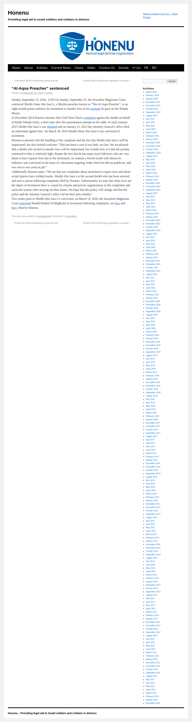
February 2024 (152, 176)
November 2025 (153, 105)
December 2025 (153, 102)
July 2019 (150, 358)
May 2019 (150, 365)
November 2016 (153, 466)
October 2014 (152, 551)
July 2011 (150, 679)
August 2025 (152, 115)
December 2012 (153, 622)
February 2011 (152, 696)
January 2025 (152, 139)
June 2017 (150, 443)
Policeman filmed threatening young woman (35, 80)
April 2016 (151, 490)
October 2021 (152, 267)
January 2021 (152, 298)
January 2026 (152, 98)
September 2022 (153, 230)
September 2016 (153, 473)
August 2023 (152, 193)
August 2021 (152, 274)
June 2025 (150, 122)
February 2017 (152, 456)
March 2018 (151, 412)
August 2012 (152, 635)
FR (146, 67)
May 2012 (150, 645)
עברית (137, 67)
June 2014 (150, 564)
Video (91, 67)
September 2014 (153, 554)
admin (49, 93)
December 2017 (153, 422)
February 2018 (152, 416)
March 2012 (151, 652)
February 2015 (152, 537)
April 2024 (151, 169)
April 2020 (151, 328)
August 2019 (152, 355)
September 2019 (153, 352)
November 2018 (153, 385)
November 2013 (153, 585)
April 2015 (151, 531)
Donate (123, 67)
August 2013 (152, 595)
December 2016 (153, 463)
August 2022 (152, 233)
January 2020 (152, 338)
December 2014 (153, 544)
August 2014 (152, 558)
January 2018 (152, 419)
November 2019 (153, 345)
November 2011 (153, 666)
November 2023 (153, 186)
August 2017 (152, 436)
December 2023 (153, 183)
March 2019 (151, 372)
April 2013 (151, 608)
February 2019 (152, 375)
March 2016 (151, 493)
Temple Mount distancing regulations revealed (107, 80)
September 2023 (153, 190)
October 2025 (152, 108)
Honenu (73, 16)
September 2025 (153, 112)
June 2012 (150, 642)
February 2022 (152, 254)
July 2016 (150, 480)
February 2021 (152, 294)
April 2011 (151, 689)
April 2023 (151, 206)
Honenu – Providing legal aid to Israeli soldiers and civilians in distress (52, 713)
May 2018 (150, 406)
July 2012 (150, 639)
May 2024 (150, 166)
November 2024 (153, 146)
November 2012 (153, 625)
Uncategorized (44, 216)
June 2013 (150, 601)
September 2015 (153, 514)
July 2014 (150, 561)
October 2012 (152, 628)
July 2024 (150, 159)
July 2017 (150, 439)
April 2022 (151, 247)
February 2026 (152, 95)
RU (154, 67)
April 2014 (151, 571)
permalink (71, 216)
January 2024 (152, 179)
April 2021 (151, 287)
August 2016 (152, 477)
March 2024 (151, 173)
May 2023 (150, 203)
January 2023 (152, 217)
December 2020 (153, 301)
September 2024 (153, 152)
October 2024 (152, 149)
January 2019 (152, 379)
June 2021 (150, 281)
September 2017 (153, 433)
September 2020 (153, 311)
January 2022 (152, 257)
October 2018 (152, 389)
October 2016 (152, 470)
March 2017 (151, 453)
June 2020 (150, 321)
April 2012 (151, 649)
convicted (25, 203)
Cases (78, 67)
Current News (61, 67)
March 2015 (151, 534)
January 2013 (152, 618)
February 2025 (152, 135)
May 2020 (150, 325)
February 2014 (152, 578)
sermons (95, 108)
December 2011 (153, 662)
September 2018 (153, 392)
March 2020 (151, 331)
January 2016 (152, 500)
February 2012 (152, 655)
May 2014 (150, 568)
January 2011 (152, 699)
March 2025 (151, 132)
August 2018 (152, 395)
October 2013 (152, 588)
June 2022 (150, 240)
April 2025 (151, 129)
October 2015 (152, 510)
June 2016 (150, 483)
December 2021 (153, 260)
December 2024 (153, 142)
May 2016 (150, 487)
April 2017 (151, 450)
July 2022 (150, 237)
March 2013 (151, 612)
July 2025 (150, 119)
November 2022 (153, 223)
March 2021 (151, 291)
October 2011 (152, 669)
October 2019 (152, 348)
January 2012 (152, 659)
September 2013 (153, 591)
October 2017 (152, 429)
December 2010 (153, 703)
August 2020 (152, 314)
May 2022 (150, 244)
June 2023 (150, 200)
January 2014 (152, 581)
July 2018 (150, 399)
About (28, 67)
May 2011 (150, 686)
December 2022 (153, 220)
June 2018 (150, 402)
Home (16, 67)
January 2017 (152, 460)
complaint (90, 117)
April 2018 (151, 409)
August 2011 (151, 676)
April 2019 (151, 368)
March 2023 (151, 210)
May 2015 (150, 527)
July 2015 (150, 520)
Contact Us (107, 67)
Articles (42, 67)
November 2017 (153, 426)
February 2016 (152, 497)
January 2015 (152, 541)
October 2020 (152, 308)
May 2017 (150, 446)
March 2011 (151, 693)
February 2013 (152, 615)
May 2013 (150, 605)
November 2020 (153, 304)
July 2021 (150, 277)
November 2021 (153, 264)
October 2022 (152, 227)
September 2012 (153, 632)
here (117, 203)
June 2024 (150, 163)
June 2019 (150, 362)
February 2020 (152, 335)
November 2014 (153, 547)
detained (52, 126)
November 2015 (153, 507)
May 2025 (150, 125)
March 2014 (151, 574)
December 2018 (153, 382)
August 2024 (152, 156)
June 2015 (150, 524)
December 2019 (153, 341)
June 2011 (150, 682)
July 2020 (150, 318)
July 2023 (150, 196)
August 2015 (152, 517)
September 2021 (153, 271)
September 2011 (153, 672)
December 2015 (153, 504)
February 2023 (152, 213)
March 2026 (151, 92)
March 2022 (151, 250)
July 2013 (150, 598)
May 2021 (150, 284)
